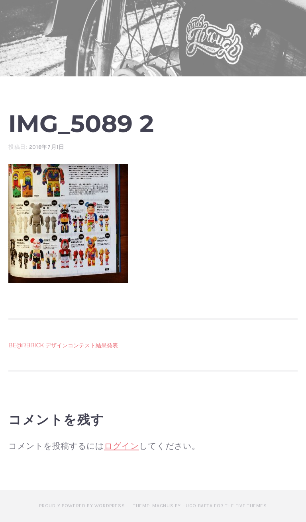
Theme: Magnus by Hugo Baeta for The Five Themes (200, 505)
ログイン (121, 446)
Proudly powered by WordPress (82, 505)
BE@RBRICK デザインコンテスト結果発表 (63, 345)
